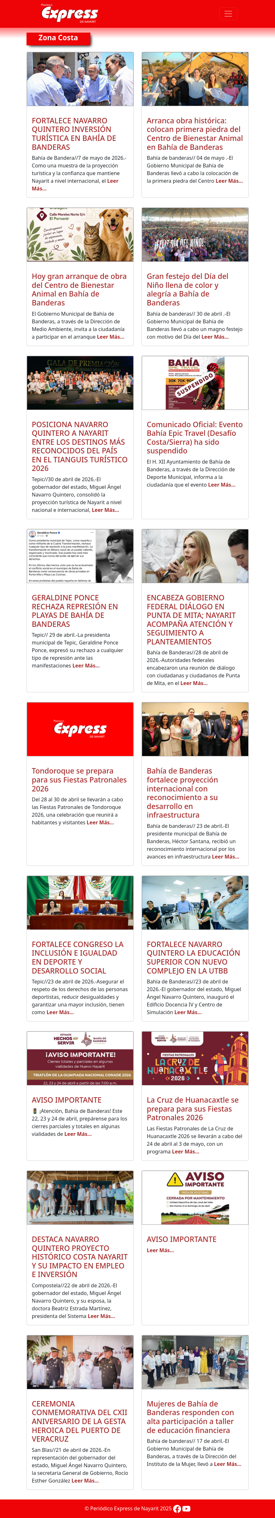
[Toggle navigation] (228, 13)
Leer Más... (229, 180)
